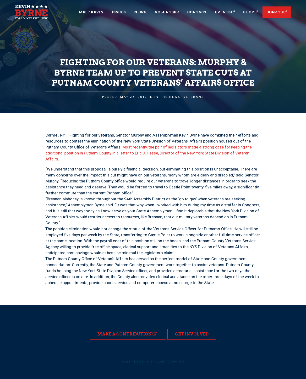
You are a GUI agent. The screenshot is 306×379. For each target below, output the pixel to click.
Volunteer (167, 12)
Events (225, 12)
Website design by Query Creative (153, 361)
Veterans (193, 97)
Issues (119, 12)
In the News (167, 97)
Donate (276, 12)
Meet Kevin (91, 12)
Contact (197, 12)
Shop (250, 12)
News (140, 12)
